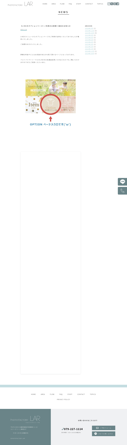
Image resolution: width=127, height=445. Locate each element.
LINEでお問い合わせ (103, 433)
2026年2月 (89, 28)
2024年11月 (89, 51)
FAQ (70, 4)
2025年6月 (89, 40)
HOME (45, 4)
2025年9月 (89, 35)
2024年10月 (89, 53)
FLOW (62, 4)
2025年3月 (89, 44)
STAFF (78, 4)
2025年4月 (89, 42)
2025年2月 (89, 47)
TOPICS (100, 4)
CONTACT (89, 4)
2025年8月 (89, 37)
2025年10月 (89, 33)
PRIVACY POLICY (63, 399)
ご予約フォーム (103, 428)
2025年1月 (89, 49)
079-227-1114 (72, 429)
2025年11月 (89, 31)
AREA (54, 4)
